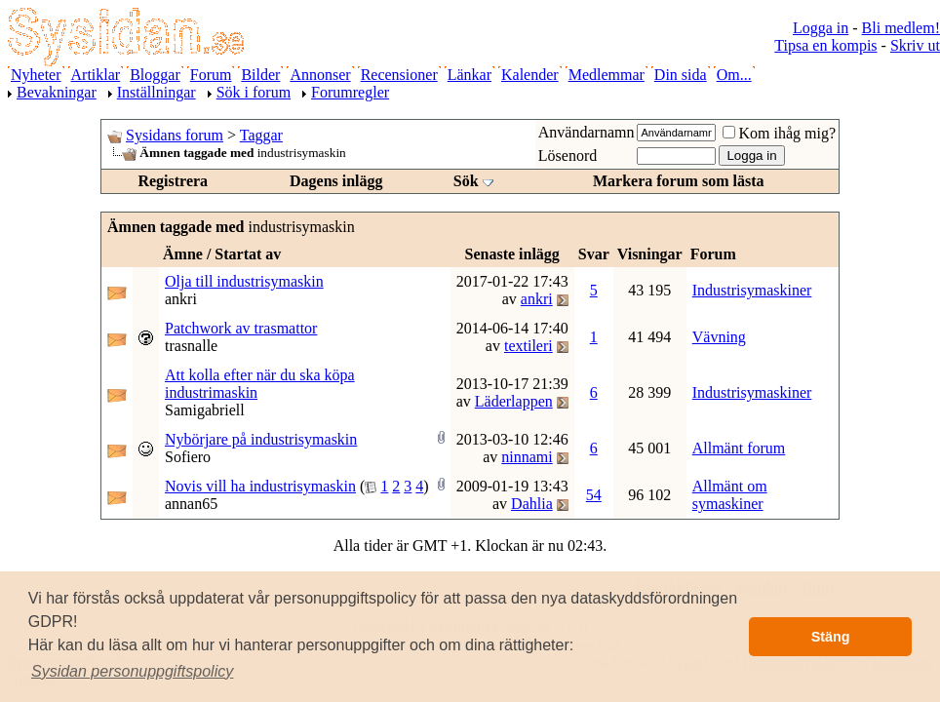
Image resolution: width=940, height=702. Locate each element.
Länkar (469, 74)
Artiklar (96, 74)
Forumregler (350, 92)
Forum (211, 74)
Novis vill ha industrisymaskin (260, 486)
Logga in (820, 28)
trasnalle (191, 345)
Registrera (172, 181)
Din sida (680, 74)
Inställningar (156, 92)
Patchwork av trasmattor (241, 328)
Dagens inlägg (336, 181)
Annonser (320, 74)
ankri (181, 299)
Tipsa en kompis (825, 45)
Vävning (719, 337)
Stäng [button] (830, 636)
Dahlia (532, 503)
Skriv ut (915, 45)
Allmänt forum (739, 448)
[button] (132, 671)
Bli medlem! (901, 28)
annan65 (191, 503)
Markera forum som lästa (678, 181)
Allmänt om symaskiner (729, 495)
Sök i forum (253, 92)
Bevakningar (57, 92)
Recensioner (399, 74)
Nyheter (36, 74)
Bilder (260, 74)
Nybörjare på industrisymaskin (261, 439)
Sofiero (188, 456)
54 (594, 495)
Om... (734, 74)
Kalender (530, 74)
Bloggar (155, 74)
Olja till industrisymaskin (244, 281)
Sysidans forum (174, 135)
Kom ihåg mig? (779, 133)
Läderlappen (514, 401)
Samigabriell (205, 410)
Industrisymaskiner (752, 290)
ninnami (526, 456)
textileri (528, 345)
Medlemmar (606, 74)
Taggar (261, 135)
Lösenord (567, 155)
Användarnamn (586, 132)
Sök (466, 181)
